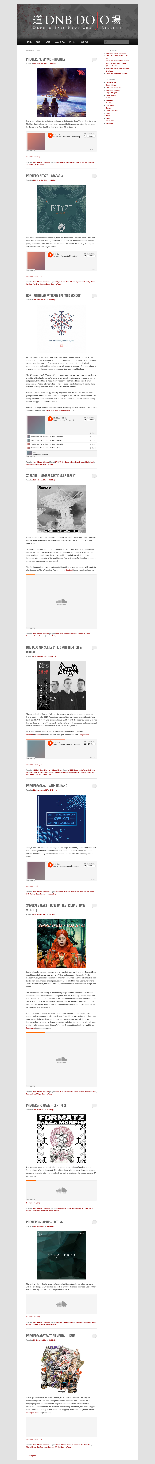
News (108, 116)
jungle (92, 462)
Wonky (38, 774)
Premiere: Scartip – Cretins (44, 1221)
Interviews (110, 105)
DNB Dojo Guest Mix (40, 770)
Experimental (80, 282)
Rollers (36, 636)
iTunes (38, 735)
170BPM (58, 462)
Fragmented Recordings (82, 1322)
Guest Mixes (60, 41)
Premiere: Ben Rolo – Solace (117, 74)
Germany (64, 772)
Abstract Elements (62, 1445)
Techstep (42, 1324)
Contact (84, 41)
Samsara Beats (45, 284)
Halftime (78, 162)
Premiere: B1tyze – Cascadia (44, 175)
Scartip (35, 1324)
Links (48, 41)
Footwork (57, 772)
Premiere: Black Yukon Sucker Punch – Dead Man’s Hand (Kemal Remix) (117, 63)
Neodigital (35, 1447)
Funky (88, 282)
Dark (61, 1322)
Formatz (85, 1208)
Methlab (84, 162)
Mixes (60, 770)
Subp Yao (29, 164)
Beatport (69, 570)
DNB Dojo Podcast (113, 90)
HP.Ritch (83, 772)
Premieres (46, 162)
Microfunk (38, 464)
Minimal (32, 894)
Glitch (72, 162)
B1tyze (58, 282)
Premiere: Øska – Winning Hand (46, 785)
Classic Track (111, 82)
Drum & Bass (37, 162)
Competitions (111, 85)
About (38, 41)
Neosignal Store (32, 1412)
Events (108, 98)
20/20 (57, 1092)
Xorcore (42, 636)
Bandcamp (30, 1028)
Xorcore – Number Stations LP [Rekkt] (51, 475)
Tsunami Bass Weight (33, 1094)
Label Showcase (112, 111)
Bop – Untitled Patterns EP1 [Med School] (53, 295)
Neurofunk (81, 634)
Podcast (72, 41)
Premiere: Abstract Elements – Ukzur (50, 1335)
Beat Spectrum (69, 892)
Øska (37, 894)
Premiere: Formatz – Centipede (46, 1105)
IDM (75, 634)
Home (29, 41)
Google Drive (84, 735)
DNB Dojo (53, 63)
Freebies (109, 103)
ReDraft (32, 774)
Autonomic (60, 892)
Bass (57, 162)
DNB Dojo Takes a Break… (116, 53)
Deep (57, 634)
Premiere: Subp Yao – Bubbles (45, 59)
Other (108, 118)
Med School (30, 464)
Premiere (91, 162)
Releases (46, 462)
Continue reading (34, 157)
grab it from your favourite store (57, 410)
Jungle (108, 108)
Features (109, 100)
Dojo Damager (111, 93)
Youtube (29, 735)
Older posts (31, 1456)
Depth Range (83, 770)
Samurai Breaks (90, 1092)
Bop (63, 462)
